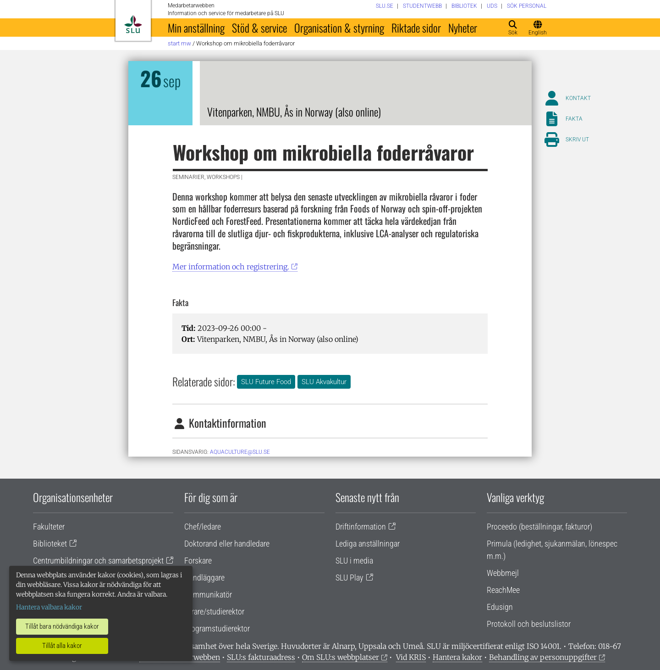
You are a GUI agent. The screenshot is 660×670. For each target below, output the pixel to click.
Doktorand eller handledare (227, 543)
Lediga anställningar (368, 543)
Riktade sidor (416, 27)
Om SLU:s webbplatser (340, 657)
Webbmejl (503, 573)
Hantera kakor (457, 657)
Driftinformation (361, 526)
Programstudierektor (217, 628)
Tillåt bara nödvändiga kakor (62, 626)
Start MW (179, 43)
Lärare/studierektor (214, 611)
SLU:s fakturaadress (261, 657)
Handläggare (204, 577)
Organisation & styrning (339, 27)
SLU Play (349, 577)
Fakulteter (49, 526)
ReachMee (503, 590)
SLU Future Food (266, 382)
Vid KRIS (411, 657)
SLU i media (354, 560)
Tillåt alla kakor (62, 646)
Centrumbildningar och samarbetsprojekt (98, 560)
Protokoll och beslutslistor (529, 624)
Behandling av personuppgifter (543, 657)
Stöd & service (259, 27)
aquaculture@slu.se (240, 452)
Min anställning (196, 27)
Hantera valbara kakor (49, 607)
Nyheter (462, 27)
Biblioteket (50, 543)
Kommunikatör (208, 594)
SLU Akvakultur (324, 382)
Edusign (500, 607)
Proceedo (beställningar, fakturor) (539, 526)
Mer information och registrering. (230, 266)
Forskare (198, 560)
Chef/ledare (202, 526)
